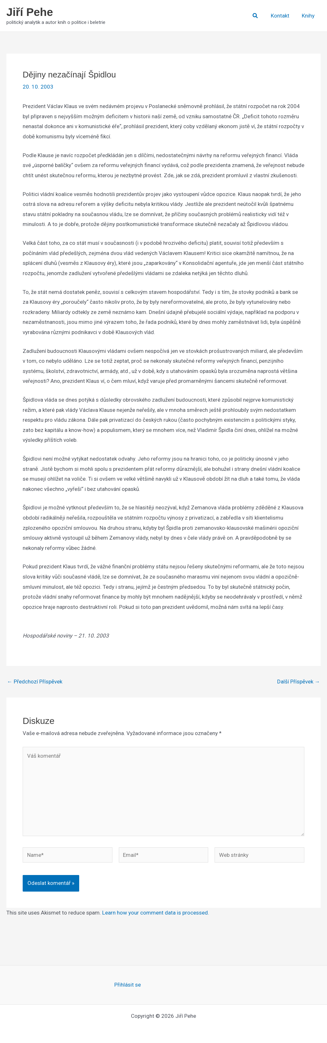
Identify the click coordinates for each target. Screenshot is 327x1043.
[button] (258, 16)
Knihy (308, 15)
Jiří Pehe (29, 12)
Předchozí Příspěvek (34, 681)
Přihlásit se (127, 984)
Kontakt (282, 15)
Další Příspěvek (298, 681)
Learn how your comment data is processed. (155, 912)
